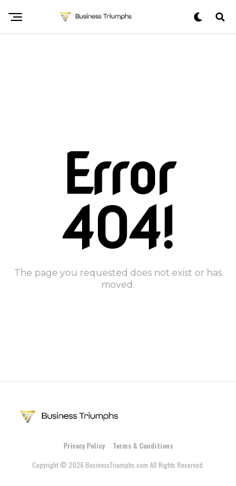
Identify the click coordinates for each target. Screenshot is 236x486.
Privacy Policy (84, 445)
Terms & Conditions (143, 445)
